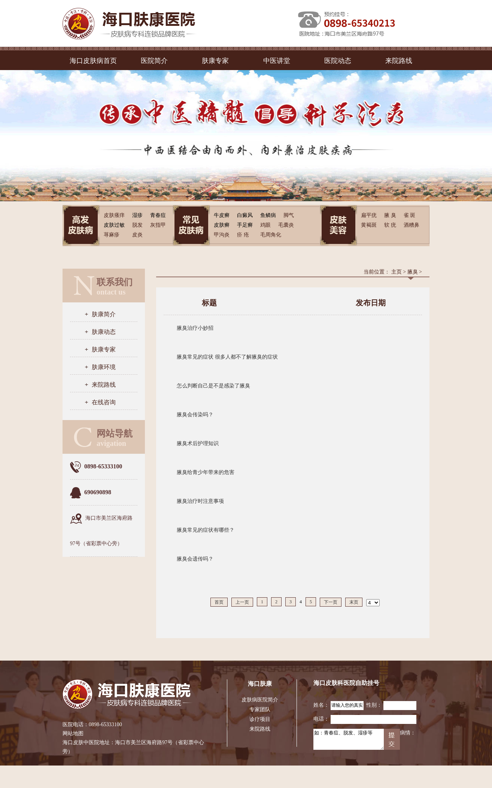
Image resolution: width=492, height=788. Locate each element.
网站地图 (73, 733)
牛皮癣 (222, 215)
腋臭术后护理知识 (198, 443)
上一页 (242, 602)
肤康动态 (104, 332)
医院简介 (154, 60)
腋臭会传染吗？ (195, 414)
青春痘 (158, 215)
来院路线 (398, 60)
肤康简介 (104, 314)
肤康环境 (104, 367)
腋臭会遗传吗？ (195, 559)
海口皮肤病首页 (93, 60)
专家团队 (259, 709)
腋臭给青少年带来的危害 (205, 472)
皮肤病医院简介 (260, 700)
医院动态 (337, 60)
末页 (353, 602)
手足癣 (245, 225)
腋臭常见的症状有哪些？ (205, 530)
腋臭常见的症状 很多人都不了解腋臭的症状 (227, 357)
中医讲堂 (276, 60)
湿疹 (137, 215)
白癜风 (245, 215)
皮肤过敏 (114, 225)
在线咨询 (104, 402)
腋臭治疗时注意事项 (200, 501)
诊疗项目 (259, 719)
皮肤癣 (222, 225)
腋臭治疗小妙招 (195, 328)
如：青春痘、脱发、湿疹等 (348, 739)
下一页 (330, 602)
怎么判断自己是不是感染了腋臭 (213, 386)
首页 (219, 602)
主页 (396, 272)
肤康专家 (215, 60)
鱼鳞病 (268, 215)
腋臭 (412, 272)
